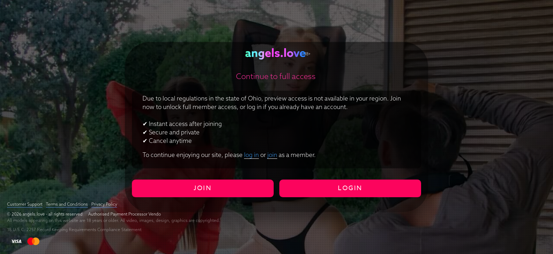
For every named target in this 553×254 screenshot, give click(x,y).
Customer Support (24, 204)
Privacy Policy (104, 204)
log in (251, 154)
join (272, 154)
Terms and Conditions (67, 204)
